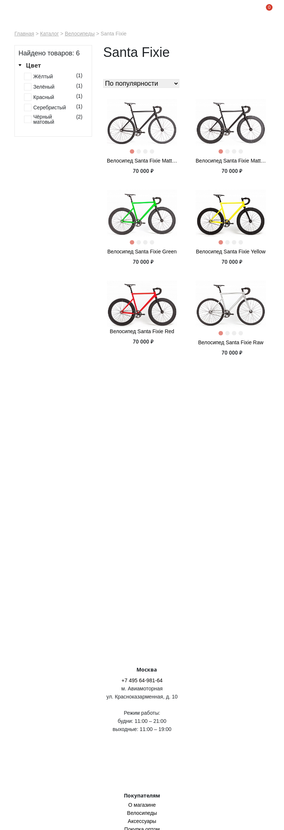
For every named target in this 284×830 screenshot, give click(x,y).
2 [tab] (140, 153)
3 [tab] (147, 153)
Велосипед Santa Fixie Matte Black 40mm (142, 161)
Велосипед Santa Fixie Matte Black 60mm (231, 161)
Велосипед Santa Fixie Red (142, 331)
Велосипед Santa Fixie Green (142, 252)
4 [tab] (153, 153)
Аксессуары (142, 821)
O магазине (142, 805)
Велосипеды (80, 34)
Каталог (49, 34)
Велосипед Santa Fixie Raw (231, 342)
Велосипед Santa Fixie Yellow (231, 252)
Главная (24, 34)
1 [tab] (133, 153)
